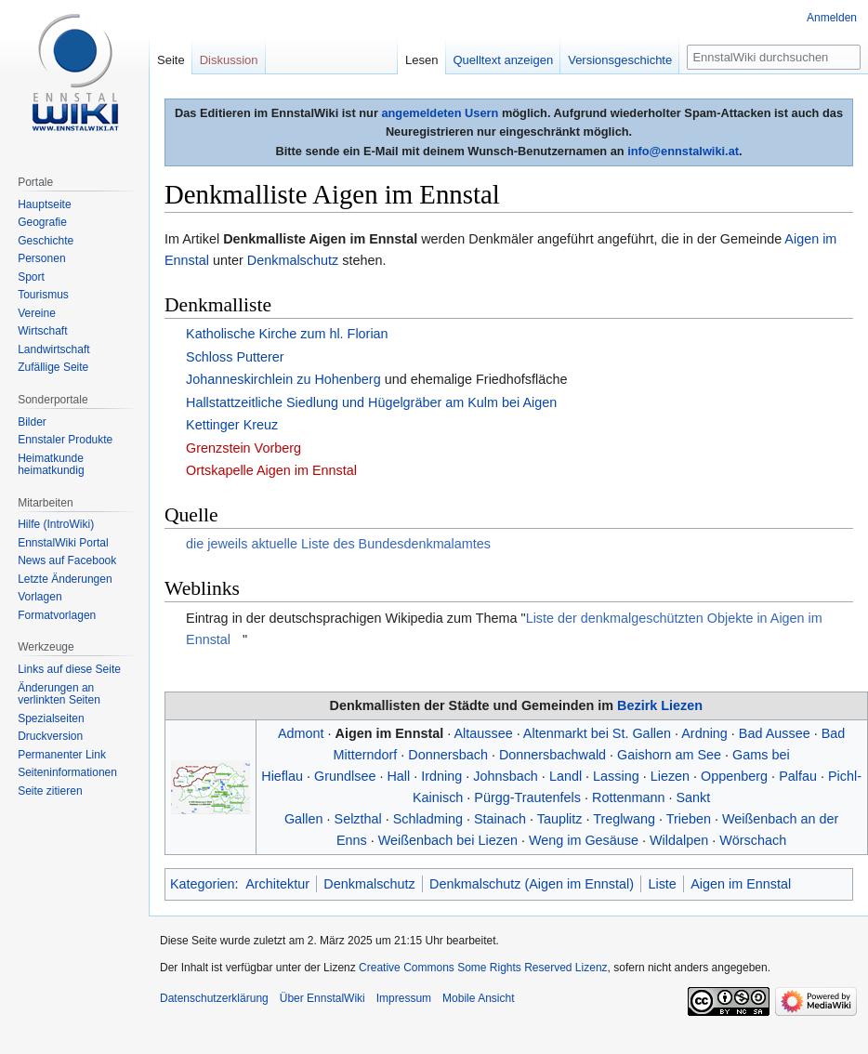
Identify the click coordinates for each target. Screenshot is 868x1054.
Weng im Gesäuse (583, 840)
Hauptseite (44, 204)
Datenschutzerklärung (214, 998)
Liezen (670, 776)
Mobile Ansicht (478, 998)
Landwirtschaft (53, 349)
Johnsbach (505, 776)
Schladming (428, 818)
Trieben (688, 818)
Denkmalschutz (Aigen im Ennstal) (531, 883)
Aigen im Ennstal (389, 733)
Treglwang (624, 818)
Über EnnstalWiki (322, 998)
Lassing (616, 776)
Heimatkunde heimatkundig (51, 465)
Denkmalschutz (292, 260)
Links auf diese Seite (69, 669)
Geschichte (45, 240)
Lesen (421, 60)
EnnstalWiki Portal (63, 542)
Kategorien (202, 883)
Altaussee (483, 733)
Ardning (704, 733)
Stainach (500, 818)
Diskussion (229, 60)
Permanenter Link (62, 754)
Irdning (441, 776)
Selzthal (358, 818)
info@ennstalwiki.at (683, 151)
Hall (398, 776)
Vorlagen (39, 596)
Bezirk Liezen (660, 705)
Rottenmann (628, 797)
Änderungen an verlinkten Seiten (59, 694)
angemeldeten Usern (439, 113)
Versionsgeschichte (620, 60)
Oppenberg (734, 776)
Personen (41, 258)
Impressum (403, 998)
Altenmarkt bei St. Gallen (597, 733)
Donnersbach (448, 754)
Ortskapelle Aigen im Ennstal (271, 470)
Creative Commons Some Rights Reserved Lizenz (483, 967)
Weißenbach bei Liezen (448, 840)
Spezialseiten (51, 718)
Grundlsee (344, 776)
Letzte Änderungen (65, 579)
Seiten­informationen (67, 772)
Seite (171, 60)
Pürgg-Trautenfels (527, 797)
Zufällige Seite (53, 367)
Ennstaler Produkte (65, 439)
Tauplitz (560, 818)
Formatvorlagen (57, 615)
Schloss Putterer (235, 356)
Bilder (32, 421)
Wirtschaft (42, 330)
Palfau (798, 776)
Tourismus (43, 294)
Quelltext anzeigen (504, 60)
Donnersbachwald (552, 754)
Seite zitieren (50, 790)
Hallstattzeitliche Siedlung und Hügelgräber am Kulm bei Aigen (371, 402)
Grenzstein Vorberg (243, 448)
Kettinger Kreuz (232, 424)
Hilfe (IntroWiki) (56, 524)
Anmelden (832, 17)
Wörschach (752, 840)
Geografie (42, 222)
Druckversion (50, 736)
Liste (662, 883)
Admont (301, 733)
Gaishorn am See (669, 754)
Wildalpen (679, 840)
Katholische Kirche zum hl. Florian (287, 333)
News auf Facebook (67, 560)
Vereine (37, 313)
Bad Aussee (774, 733)
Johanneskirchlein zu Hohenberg (283, 379)
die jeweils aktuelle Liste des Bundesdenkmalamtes (338, 543)
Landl (565, 776)
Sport (31, 276)
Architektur (277, 883)
